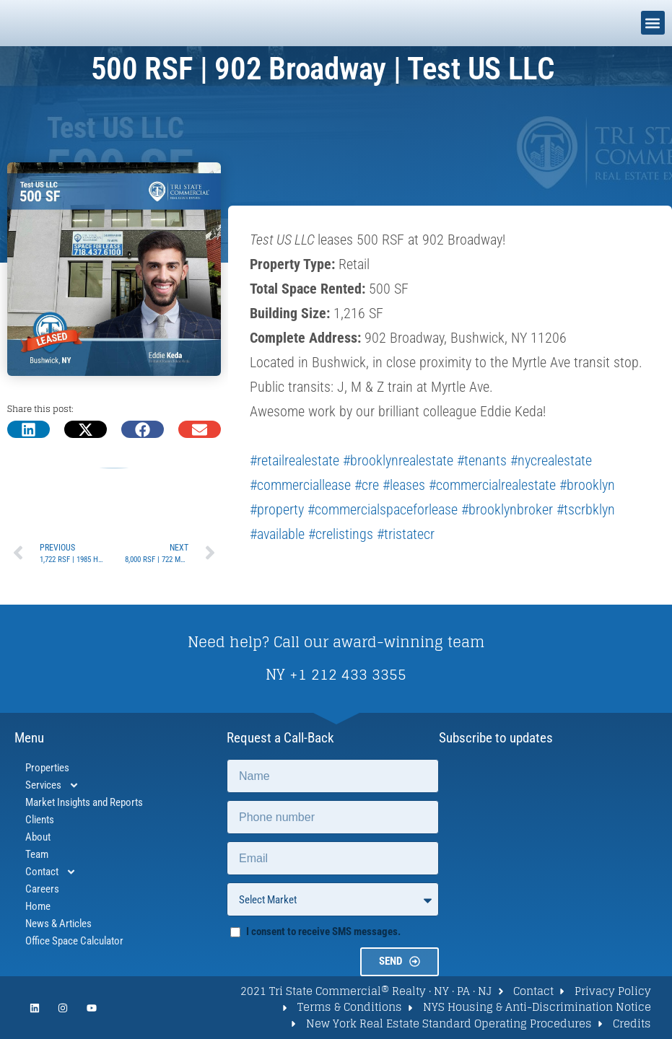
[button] (653, 23)
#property (277, 509)
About (38, 836)
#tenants (482, 460)
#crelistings (340, 534)
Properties (47, 767)
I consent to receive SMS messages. (323, 931)
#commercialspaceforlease (382, 509)
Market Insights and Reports (84, 802)
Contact (51, 871)
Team (36, 854)
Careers (42, 888)
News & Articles (58, 923)
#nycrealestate (551, 460)
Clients (39, 819)
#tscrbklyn (586, 509)
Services (52, 785)
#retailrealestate (294, 460)
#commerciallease (300, 485)
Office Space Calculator (74, 940)
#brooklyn (587, 485)
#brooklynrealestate (398, 460)
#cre (366, 485)
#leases (404, 485)
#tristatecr (406, 534)
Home (38, 906)
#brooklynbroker (507, 509)
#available (277, 534)
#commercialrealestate (492, 485)
